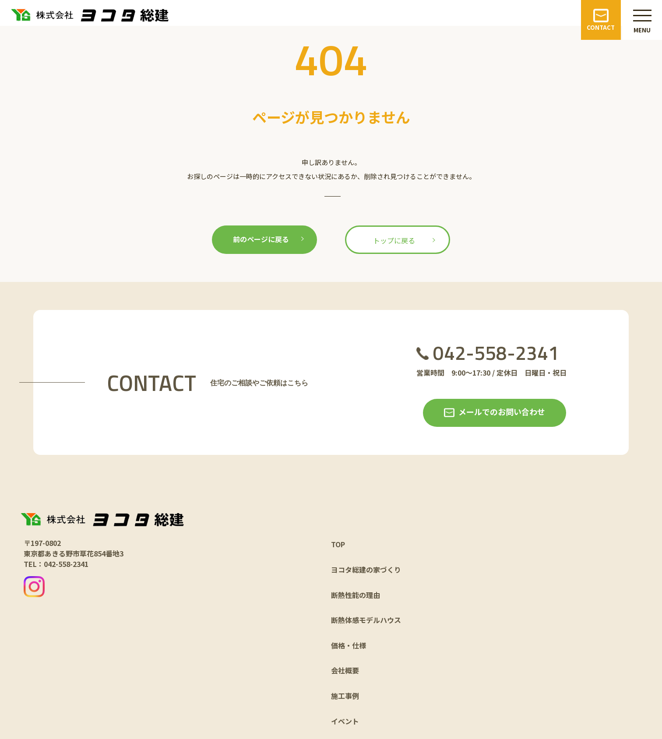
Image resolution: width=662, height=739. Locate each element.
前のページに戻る (261, 239)
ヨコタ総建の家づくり (366, 569)
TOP (338, 544)
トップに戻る (394, 240)
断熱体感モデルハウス (366, 620)
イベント (345, 721)
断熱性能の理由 (355, 595)
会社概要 (345, 670)
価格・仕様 (348, 645)
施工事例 (345, 695)
